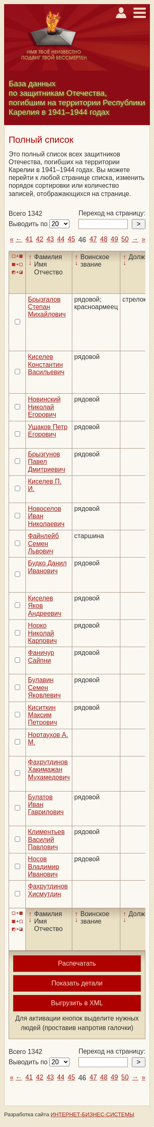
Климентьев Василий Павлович (46, 839)
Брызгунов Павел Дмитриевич (46, 462)
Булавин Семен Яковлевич (44, 687)
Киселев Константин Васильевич (46, 364)
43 (50, 239)
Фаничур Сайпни (41, 656)
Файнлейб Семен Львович (43, 543)
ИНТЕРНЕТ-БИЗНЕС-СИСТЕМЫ (92, 1114)
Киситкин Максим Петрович (42, 715)
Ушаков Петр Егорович (47, 430)
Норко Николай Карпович (42, 633)
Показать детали (76, 983)
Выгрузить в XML (77, 1003)
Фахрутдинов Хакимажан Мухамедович (49, 769)
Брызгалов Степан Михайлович (47, 307)
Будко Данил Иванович (47, 567)
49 (114, 239)
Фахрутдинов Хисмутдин (48, 890)
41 (29, 239)
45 (71, 239)
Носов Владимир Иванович (43, 866)
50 (125, 239)
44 (60, 239)
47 (93, 239)
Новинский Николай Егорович (44, 407)
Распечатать (77, 963)
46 (82, 240)
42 (40, 239)
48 (104, 239)
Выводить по (29, 223)
